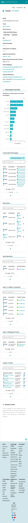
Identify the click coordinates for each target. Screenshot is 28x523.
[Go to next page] (14, 192)
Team (3, 448)
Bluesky (21, 492)
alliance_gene (6, 56)
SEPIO (20, 463)
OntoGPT (4, 496)
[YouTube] (15, 517)
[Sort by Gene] (7, 166)
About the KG (14, 469)
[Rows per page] (13, 189)
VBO (20, 459)
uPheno (21, 451)
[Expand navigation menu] (26, 2)
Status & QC (14, 457)
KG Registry (13, 493)
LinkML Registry (13, 495)
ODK (3, 494)
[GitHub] (15, 515)
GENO (20, 461)
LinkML (4, 487)
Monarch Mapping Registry (13, 487)
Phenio (20, 455)
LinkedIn (21, 488)
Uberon (20, 448)
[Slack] (15, 513)
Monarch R (14, 454)
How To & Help (14, 459)
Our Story (4, 446)
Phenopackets (6, 500)
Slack (21, 483)
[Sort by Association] (15, 166)
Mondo (20, 446)
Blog (20, 486)
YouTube (21, 490)
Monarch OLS (14, 483)
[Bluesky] (13, 520)
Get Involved (22, 481)
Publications (5, 455)
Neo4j (13, 452)
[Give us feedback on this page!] (26, 439)
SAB (3, 451)
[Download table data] (10, 195)
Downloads (13, 448)
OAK (3, 492)
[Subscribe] (12, 513)
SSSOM (4, 490)
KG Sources (13, 471)
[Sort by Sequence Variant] (13, 373)
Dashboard (13, 473)
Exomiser (4, 483)
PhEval (4, 485)
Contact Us (5, 453)
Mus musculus (6, 26)
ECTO (20, 466)
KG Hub (12, 490)
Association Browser (14, 476)
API (12, 450)
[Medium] (13, 515)
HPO (20, 453)
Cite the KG (13, 467)
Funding (4, 457)
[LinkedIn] (12, 517)
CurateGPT (5, 498)
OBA (20, 457)
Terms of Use (14, 465)
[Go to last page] (17, 192)
